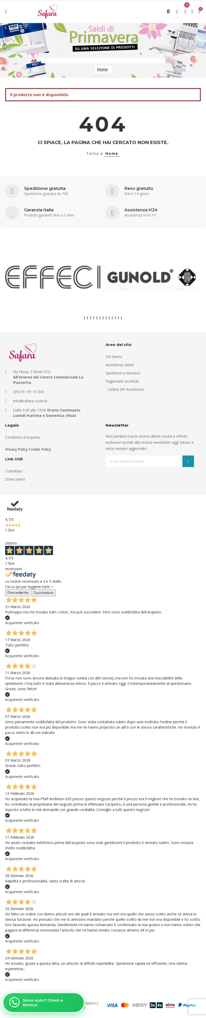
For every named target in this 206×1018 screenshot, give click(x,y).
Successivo (44, 592)
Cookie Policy (40, 449)
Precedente (18, 592)
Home (112, 153)
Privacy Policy (16, 449)
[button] (84, 318)
